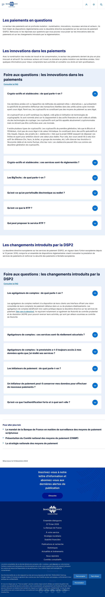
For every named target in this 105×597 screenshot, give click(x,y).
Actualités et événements (52, 551)
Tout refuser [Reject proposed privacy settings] (95, 576)
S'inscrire (52, 496)
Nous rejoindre (52, 556)
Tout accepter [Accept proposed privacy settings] (80, 576)
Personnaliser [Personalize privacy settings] (79, 583)
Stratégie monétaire (52, 536)
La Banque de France (52, 528)
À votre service (52, 532)
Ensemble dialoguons (52, 520)
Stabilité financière (52, 539)
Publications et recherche (52, 544)
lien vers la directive (25, 311)
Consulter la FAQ (11, 84)
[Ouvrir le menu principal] (3, 4)
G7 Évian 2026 (52, 524)
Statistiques (52, 548)
